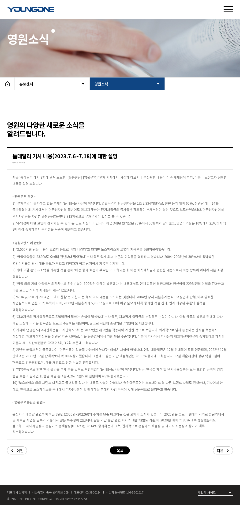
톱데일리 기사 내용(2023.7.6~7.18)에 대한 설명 (64, 155)
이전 (17, 450)
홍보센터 (52, 84)
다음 (223, 450)
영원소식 (127, 84)
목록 (120, 450)
